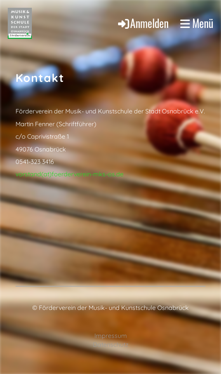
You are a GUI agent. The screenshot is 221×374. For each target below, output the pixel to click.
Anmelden (143, 23)
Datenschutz (111, 344)
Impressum (110, 335)
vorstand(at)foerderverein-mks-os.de (70, 174)
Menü (196, 23)
